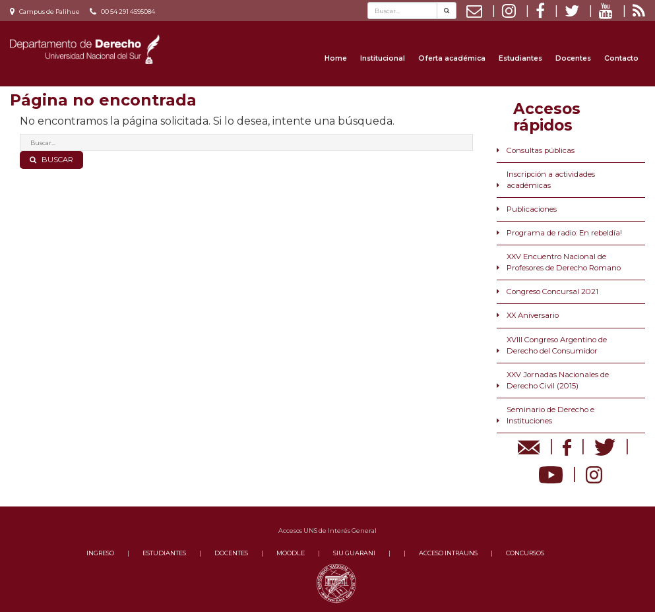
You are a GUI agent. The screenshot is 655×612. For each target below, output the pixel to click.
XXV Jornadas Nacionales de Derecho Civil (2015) (558, 380)
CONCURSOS (525, 553)
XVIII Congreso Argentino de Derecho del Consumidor (557, 345)
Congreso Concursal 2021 (552, 291)
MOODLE (290, 553)
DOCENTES (231, 553)
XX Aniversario (533, 315)
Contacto (621, 58)
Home (336, 58)
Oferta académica (451, 58)
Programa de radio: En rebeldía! (564, 232)
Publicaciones (532, 209)
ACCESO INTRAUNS (448, 553)
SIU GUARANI (354, 553)
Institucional (382, 58)
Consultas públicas (541, 150)
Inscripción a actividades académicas (551, 179)
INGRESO (100, 553)
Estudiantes (520, 58)
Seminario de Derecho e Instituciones (550, 415)
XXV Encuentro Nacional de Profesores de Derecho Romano (564, 262)
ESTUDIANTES (164, 553)
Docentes (573, 58)
